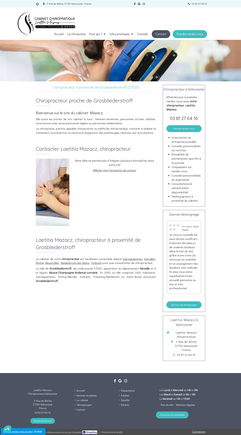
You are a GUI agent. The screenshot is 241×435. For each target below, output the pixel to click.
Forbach (96, 263)
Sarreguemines (132, 259)
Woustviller (52, 263)
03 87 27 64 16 (184, 118)
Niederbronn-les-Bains (75, 263)
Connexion (198, 432)
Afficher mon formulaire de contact (114, 170)
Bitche (40, 263)
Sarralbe (149, 259)
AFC (121, 431)
